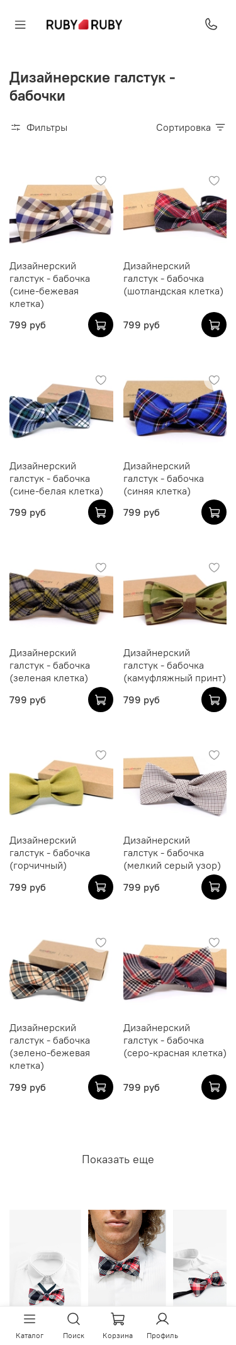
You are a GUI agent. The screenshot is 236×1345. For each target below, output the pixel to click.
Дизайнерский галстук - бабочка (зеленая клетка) (49, 665)
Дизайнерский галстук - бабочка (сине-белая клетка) (56, 478)
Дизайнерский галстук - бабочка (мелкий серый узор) (172, 852)
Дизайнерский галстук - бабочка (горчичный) (49, 852)
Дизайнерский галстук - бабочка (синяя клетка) (163, 478)
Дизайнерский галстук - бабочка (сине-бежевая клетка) (49, 284)
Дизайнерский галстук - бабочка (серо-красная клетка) (175, 1040)
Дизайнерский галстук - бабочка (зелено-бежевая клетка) (49, 1046)
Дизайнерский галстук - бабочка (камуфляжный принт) (174, 665)
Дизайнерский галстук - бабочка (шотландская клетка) (173, 278)
